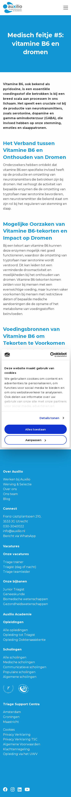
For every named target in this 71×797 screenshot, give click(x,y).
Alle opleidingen (15, 630)
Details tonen (49, 418)
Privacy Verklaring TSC (20, 739)
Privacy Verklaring (16, 734)
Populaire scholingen (19, 672)
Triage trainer (13, 562)
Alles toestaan (35, 429)
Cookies (9, 729)
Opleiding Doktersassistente (24, 640)
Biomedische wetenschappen (25, 599)
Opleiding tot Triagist (19, 635)
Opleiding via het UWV (20, 754)
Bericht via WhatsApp (19, 536)
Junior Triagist (13, 589)
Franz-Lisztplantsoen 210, (22, 516)
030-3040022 (13, 526)
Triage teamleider (16, 572)
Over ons (10, 489)
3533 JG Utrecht (15, 521)
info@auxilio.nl (14, 531)
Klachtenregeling (16, 749)
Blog (6, 499)
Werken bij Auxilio (16, 479)
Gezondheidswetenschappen (25, 604)
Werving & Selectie (17, 484)
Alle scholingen (14, 657)
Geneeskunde (14, 594)
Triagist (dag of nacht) (19, 567)
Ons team (10, 494)
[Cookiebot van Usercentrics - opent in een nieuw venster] (50, 354)
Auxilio (17, 7)
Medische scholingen (19, 662)
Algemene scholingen (19, 677)
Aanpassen (35, 440)
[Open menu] (64, 7)
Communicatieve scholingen (24, 667)
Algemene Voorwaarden (21, 744)
